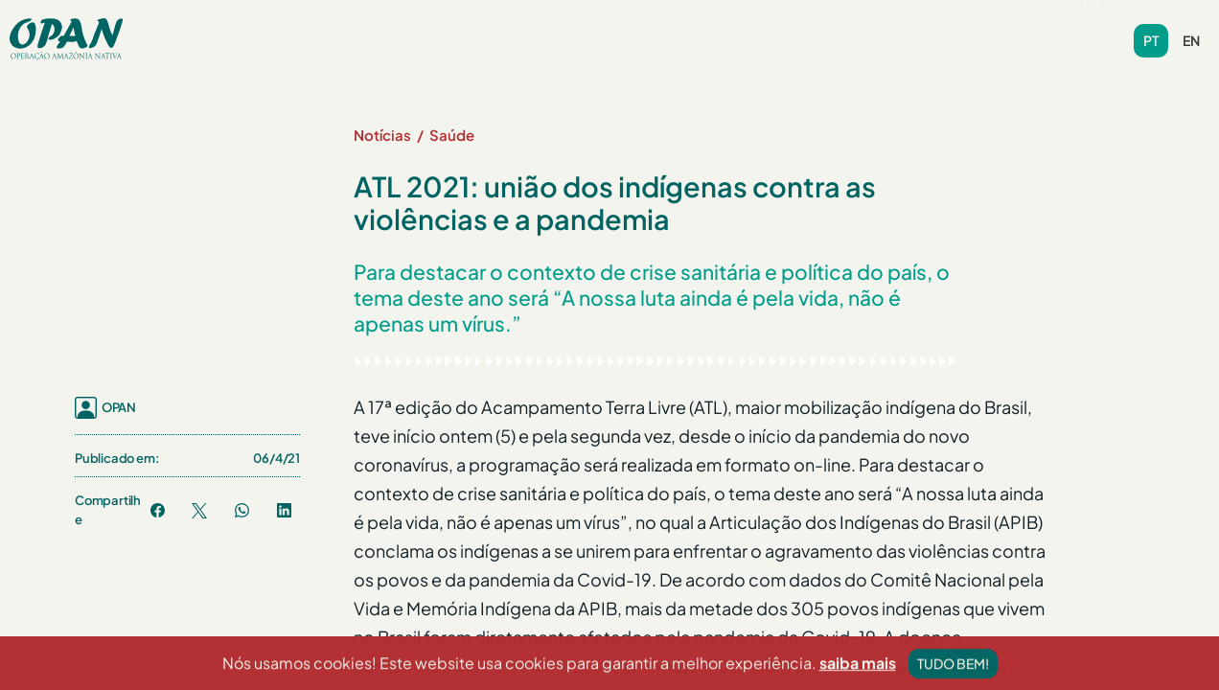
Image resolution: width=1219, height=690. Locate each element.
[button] (294, 29)
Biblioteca (605, 28)
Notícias (509, 28)
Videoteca (707, 28)
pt (1151, 31)
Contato (801, 28)
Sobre (295, 28)
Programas (402, 28)
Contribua (896, 28)
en (1191, 31)
